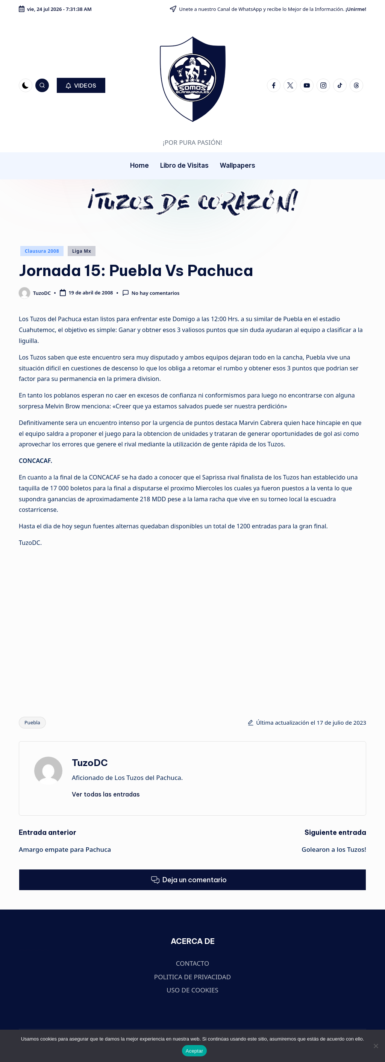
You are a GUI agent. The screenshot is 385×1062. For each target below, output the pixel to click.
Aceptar (194, 1051)
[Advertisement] (70, 624)
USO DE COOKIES (192, 990)
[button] (81, 85)
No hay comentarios (151, 293)
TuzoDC (90, 762)
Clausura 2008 (42, 251)
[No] (375, 1046)
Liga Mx (81, 251)
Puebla (32, 722)
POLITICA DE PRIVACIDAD (192, 976)
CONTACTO (192, 963)
